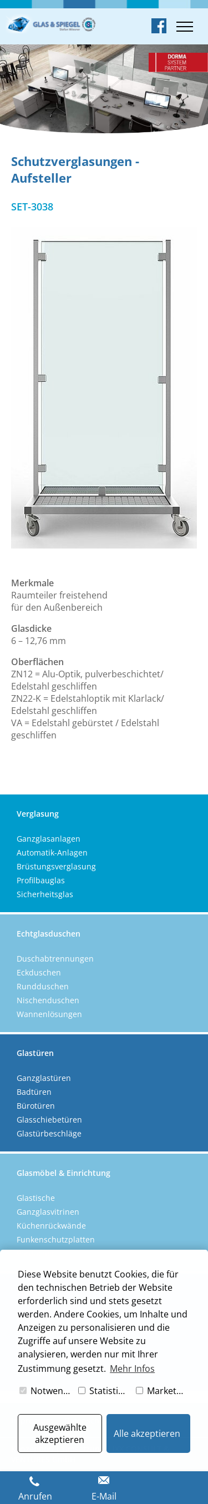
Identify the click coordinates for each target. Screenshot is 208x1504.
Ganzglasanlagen (48, 838)
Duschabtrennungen (55, 958)
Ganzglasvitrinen (48, 1211)
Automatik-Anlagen (52, 852)
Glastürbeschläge (49, 1133)
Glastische (36, 1198)
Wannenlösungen (49, 1014)
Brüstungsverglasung (56, 866)
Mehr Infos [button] (132, 1368)
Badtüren (34, 1091)
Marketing (162, 1391)
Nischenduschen (48, 1000)
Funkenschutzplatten (56, 1239)
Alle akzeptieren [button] (147, 1433)
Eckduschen (39, 972)
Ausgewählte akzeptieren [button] (60, 1433)
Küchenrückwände (51, 1225)
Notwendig (46, 1391)
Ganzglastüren (44, 1078)
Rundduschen (43, 986)
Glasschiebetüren (49, 1119)
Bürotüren (36, 1105)
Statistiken (104, 1391)
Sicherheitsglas (45, 894)
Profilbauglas (41, 880)
